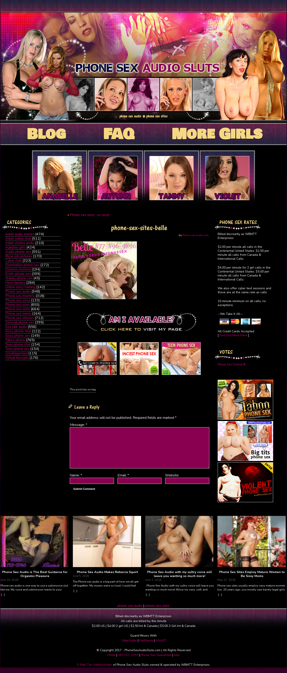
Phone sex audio (18, 291)
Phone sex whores (19, 318)
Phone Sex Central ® (232, 365)
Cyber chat (13, 260)
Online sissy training (20, 287)
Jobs (177, 655)
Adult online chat (18, 238)
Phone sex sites (17, 304)
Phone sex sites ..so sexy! (89, 214)
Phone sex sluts (17, 309)
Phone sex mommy (20, 295)
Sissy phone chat (18, 331)
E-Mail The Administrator (94, 665)
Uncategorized (16, 353)
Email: (123, 475)
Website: (172, 475)
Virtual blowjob (17, 357)
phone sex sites (157, 605)
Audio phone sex (18, 251)
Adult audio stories (19, 234)
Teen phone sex (17, 348)
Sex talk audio (16, 326)
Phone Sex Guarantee (156, 655)
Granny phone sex (19, 278)
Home (111, 655)
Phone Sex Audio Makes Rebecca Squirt (107, 572)
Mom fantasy (15, 282)
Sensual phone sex (19, 322)
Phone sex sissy (17, 300)
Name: (76, 475)
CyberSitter (129, 640)
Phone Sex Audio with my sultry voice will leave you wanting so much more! (179, 574)
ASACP (161, 640)
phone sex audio (130, 605)
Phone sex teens (18, 313)
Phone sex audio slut (195, 235)
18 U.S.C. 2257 (128, 655)
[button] (281, 557)
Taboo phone (15, 340)
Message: (78, 424)
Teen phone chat (17, 344)
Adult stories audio (19, 243)
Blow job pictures (18, 256)
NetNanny (146, 640)
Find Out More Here (233, 335)
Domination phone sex (22, 265)
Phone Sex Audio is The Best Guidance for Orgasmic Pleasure (35, 574)
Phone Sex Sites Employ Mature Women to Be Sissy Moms (252, 574)
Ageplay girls (15, 247)
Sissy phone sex (17, 335)
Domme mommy (18, 269)
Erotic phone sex (18, 273)
